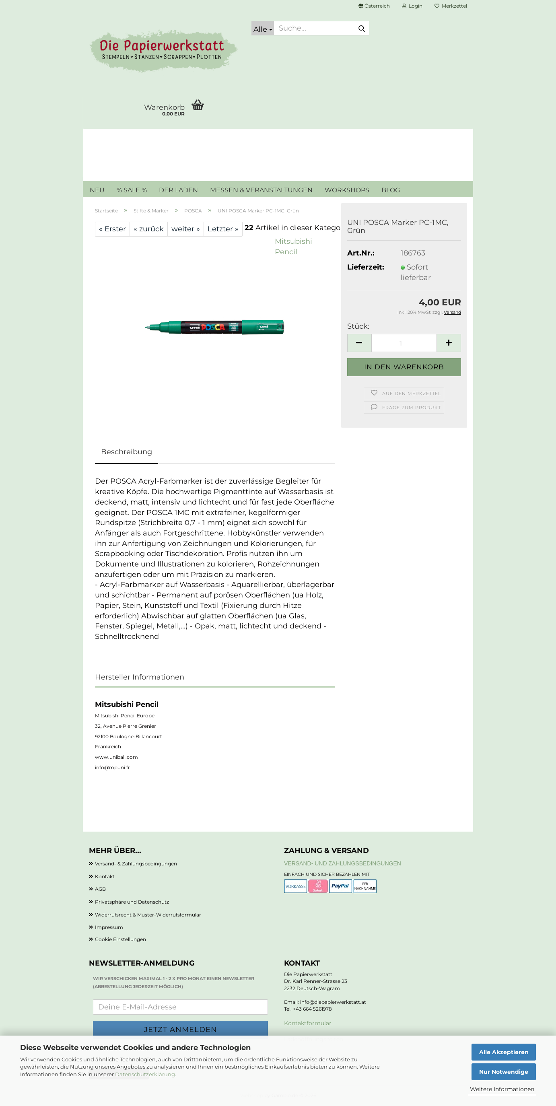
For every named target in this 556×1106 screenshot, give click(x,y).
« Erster (112, 228)
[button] (374, 6)
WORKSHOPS (347, 190)
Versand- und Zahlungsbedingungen (342, 863)
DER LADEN (178, 190)
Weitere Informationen (502, 1089)
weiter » (185, 228)
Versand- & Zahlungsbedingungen (136, 864)
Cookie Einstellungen (120, 939)
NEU (97, 190)
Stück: (358, 326)
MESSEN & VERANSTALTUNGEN (261, 190)
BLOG (390, 190)
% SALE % (132, 190)
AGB (100, 889)
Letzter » (223, 228)
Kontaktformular (308, 1023)
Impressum (109, 927)
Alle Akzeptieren (504, 1052)
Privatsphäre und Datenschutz (132, 902)
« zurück (149, 228)
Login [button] (412, 6)
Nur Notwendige (503, 1071)
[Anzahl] (404, 343)
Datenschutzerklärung (145, 1074)
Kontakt (105, 876)
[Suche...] (262, 28)
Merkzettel (451, 6)
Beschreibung (126, 451)
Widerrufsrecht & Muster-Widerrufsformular (148, 915)
